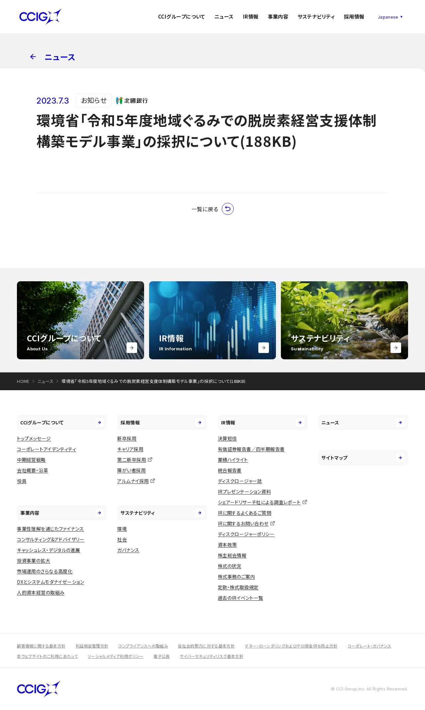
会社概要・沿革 (32, 470)
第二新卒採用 (131, 459)
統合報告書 (230, 470)
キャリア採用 (130, 449)
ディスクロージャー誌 (240, 481)
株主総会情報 (232, 555)
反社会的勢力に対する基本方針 (206, 646)
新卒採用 (126, 438)
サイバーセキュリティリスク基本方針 (211, 656)
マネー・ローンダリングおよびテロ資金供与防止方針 (291, 646)
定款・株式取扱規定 (238, 587)
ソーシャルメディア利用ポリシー (115, 656)
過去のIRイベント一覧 (240, 597)
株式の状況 (229, 566)
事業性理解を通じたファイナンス (50, 528)
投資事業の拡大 (33, 560)
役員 (22, 481)
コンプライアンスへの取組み (143, 646)
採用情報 (354, 16)
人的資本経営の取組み (40, 592)
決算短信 (227, 438)
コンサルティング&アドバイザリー (50, 539)
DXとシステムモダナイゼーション (50, 581)
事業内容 (278, 16)
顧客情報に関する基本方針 (41, 646)
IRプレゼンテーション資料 (244, 491)
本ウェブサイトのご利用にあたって (47, 656)
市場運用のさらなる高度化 (44, 571)
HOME (23, 381)
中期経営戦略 (31, 459)
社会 (122, 539)
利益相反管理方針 (92, 646)
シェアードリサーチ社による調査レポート (259, 502)
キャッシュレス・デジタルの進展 (48, 550)
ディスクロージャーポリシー (246, 534)
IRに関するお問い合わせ (243, 523)
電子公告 (161, 656)
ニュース (224, 16)
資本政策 (227, 544)
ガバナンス (128, 550)
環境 (122, 528)
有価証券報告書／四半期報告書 (251, 449)
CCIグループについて (181, 16)
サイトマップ (363, 457)
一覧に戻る (213, 209)
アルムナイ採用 (133, 481)
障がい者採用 (131, 470)
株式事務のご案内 (236, 576)
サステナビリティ (316, 16)
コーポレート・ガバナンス (369, 646)
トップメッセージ (34, 438)
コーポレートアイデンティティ (46, 449)
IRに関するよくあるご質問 (244, 512)
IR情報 (251, 16)
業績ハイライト (233, 459)
